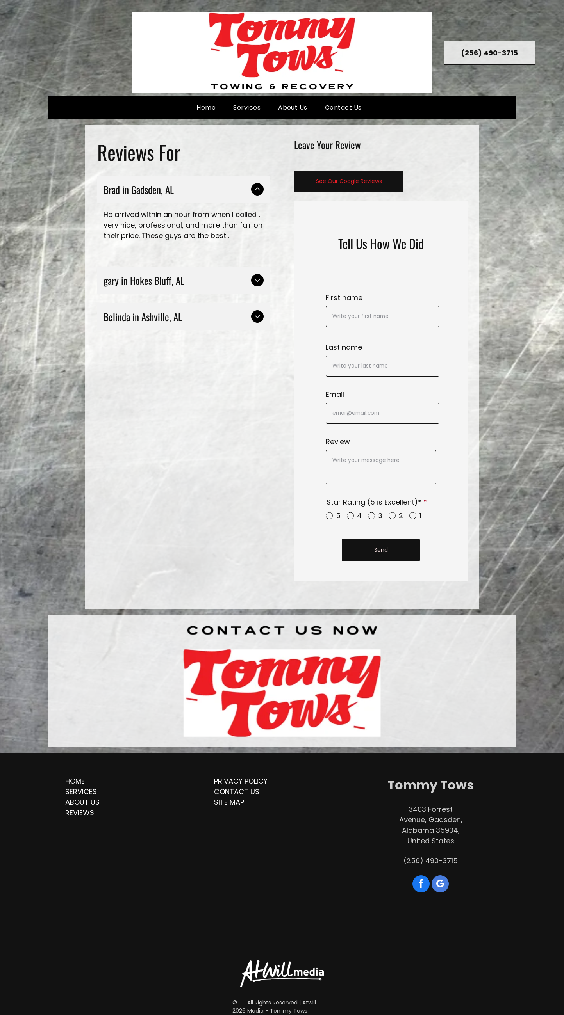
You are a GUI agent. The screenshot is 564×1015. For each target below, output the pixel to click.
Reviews (79, 813)
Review (338, 441)
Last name (344, 347)
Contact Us (236, 791)
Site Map (229, 802)
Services (81, 791)
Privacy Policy (241, 781)
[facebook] (421, 884)
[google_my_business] (440, 884)
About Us (82, 802)
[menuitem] (209, 107)
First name (344, 297)
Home (75, 781)
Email (335, 394)
